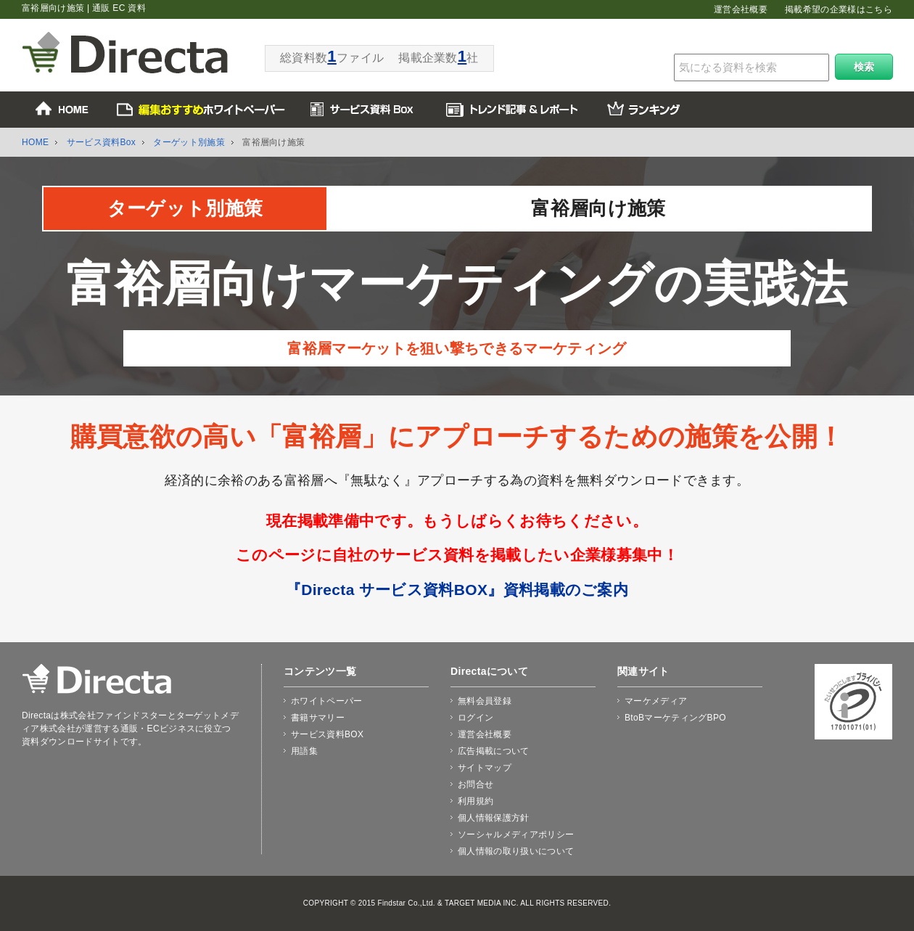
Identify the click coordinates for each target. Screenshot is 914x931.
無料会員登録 (484, 701)
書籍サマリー (318, 718)
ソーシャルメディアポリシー (516, 834)
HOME (35, 142)
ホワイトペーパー (327, 701)
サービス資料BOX (327, 734)
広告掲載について (494, 751)
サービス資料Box (101, 142)
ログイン (475, 718)
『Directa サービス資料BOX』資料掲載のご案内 (457, 589)
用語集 (304, 751)
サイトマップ (484, 768)
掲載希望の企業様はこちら (838, 9)
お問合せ (475, 784)
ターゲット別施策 (189, 142)
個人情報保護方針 (494, 818)
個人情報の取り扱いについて (516, 851)
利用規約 (475, 801)
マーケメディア (656, 701)
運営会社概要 (740, 9)
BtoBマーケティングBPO (675, 718)
